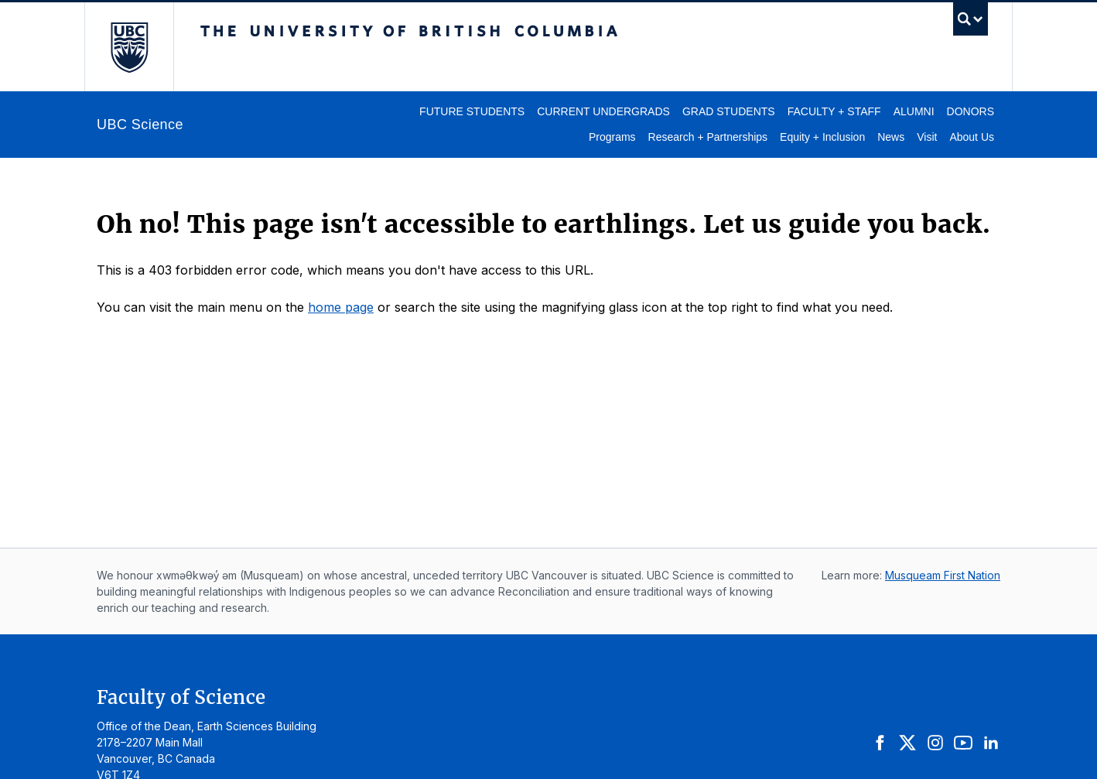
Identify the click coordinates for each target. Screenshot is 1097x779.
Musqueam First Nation (942, 575)
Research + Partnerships (707, 137)
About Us (971, 137)
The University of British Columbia (128, 46)
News (890, 137)
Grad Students (728, 111)
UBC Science (140, 124)
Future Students (472, 111)
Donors (970, 111)
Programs (612, 137)
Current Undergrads (603, 111)
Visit (927, 137)
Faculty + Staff (834, 111)
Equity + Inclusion (822, 137)
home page (341, 307)
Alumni (914, 111)
